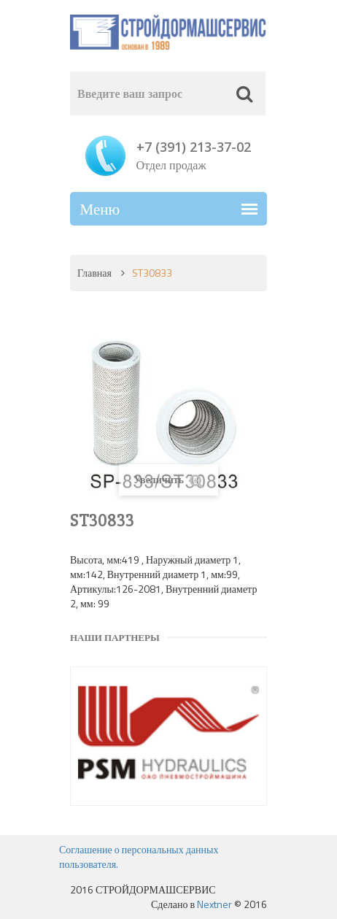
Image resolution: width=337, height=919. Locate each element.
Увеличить (168, 480)
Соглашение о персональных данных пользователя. (139, 857)
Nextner (214, 904)
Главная (94, 272)
